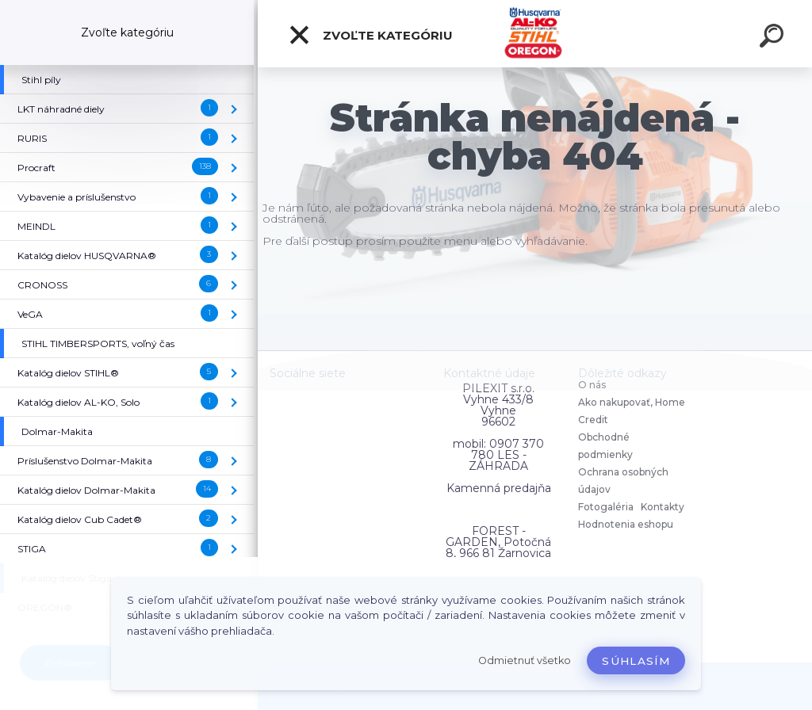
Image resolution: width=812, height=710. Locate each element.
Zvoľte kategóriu (370, 34)
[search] (774, 38)
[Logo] (535, 33)
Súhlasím (636, 661)
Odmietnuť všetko (524, 660)
